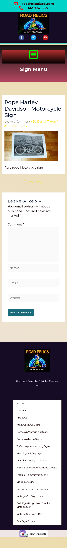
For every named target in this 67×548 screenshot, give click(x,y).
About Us (22, 417)
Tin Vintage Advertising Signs (33, 446)
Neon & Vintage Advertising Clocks (37, 467)
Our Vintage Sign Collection (33, 460)
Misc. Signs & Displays (29, 453)
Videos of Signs (25, 481)
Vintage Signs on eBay (30, 514)
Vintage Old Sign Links (30, 496)
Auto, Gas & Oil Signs (28, 424)
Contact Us (23, 410)
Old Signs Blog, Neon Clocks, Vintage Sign (33, 505)
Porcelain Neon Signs (29, 439)
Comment (16, 224)
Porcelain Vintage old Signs (32, 431)
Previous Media (33, 181)
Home (20, 403)
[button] (34, 55)
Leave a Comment (17, 121)
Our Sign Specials (27, 521)
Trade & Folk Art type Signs (32, 474)
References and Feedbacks (33, 489)
